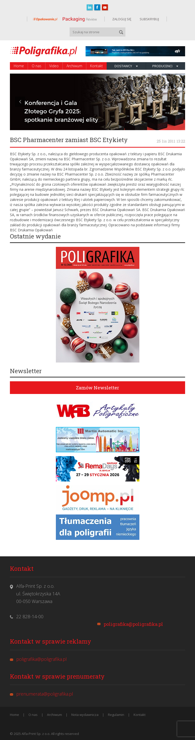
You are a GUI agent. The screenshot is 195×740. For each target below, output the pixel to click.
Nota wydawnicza (85, 714)
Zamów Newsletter (97, 388)
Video (54, 65)
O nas (36, 65)
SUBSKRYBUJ (149, 19)
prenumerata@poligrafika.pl (44, 694)
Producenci (165, 66)
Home (19, 65)
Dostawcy (126, 66)
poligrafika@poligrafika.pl (133, 624)
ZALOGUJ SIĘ (121, 19)
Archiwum (74, 65)
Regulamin (116, 714)
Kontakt (96, 65)
